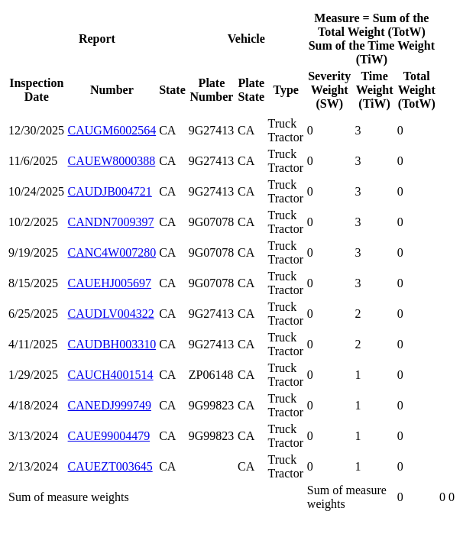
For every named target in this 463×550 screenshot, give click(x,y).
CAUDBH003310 (112, 344)
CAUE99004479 (109, 435)
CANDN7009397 (111, 221)
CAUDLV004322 (111, 313)
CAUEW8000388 (112, 160)
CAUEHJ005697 (109, 283)
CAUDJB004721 (110, 191)
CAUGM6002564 (112, 130)
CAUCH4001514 (111, 374)
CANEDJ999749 (109, 405)
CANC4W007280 (112, 252)
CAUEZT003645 (110, 466)
